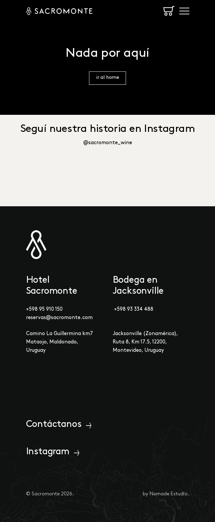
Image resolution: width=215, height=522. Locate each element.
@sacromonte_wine (107, 143)
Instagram (47, 452)
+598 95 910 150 (44, 309)
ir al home (107, 77)
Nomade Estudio (169, 494)
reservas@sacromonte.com (59, 317)
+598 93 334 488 (133, 309)
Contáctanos (54, 424)
